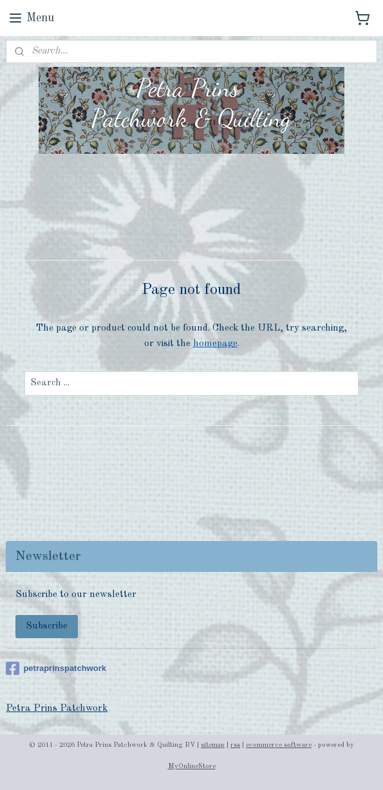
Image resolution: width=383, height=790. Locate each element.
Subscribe (47, 626)
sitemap (213, 745)
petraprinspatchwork (56, 668)
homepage (215, 343)
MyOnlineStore (192, 766)
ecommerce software (279, 745)
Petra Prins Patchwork (56, 708)
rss (235, 745)
